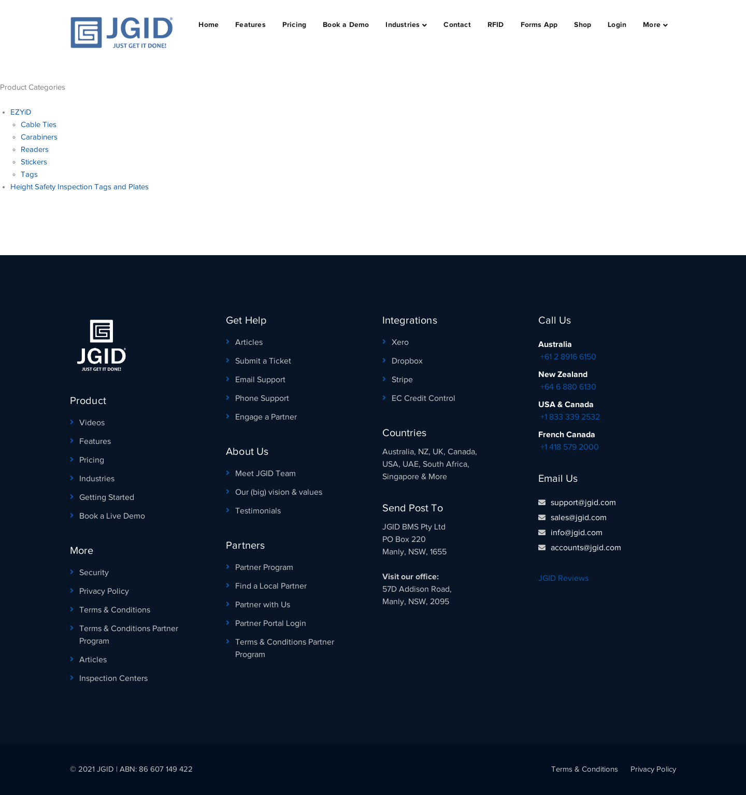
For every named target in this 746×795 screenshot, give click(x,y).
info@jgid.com (576, 532)
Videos (92, 422)
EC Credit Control (423, 398)
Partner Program (264, 567)
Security (94, 572)
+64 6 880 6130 (568, 387)
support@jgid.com (583, 502)
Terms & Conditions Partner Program (128, 635)
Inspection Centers (113, 678)
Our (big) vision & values (278, 492)
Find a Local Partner (271, 586)
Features (95, 441)
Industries (96, 478)
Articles (93, 659)
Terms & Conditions (114, 610)
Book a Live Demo (112, 516)
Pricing (91, 460)
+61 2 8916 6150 (568, 356)
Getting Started (106, 497)
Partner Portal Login (270, 623)
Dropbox (407, 361)
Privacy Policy (104, 591)
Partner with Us (262, 604)
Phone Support (262, 398)
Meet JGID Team (265, 473)
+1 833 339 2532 (570, 417)
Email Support (260, 379)
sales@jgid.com (579, 517)
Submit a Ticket (263, 361)
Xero (400, 342)
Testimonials (258, 510)
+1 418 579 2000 (569, 447)
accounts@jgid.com (586, 547)
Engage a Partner (266, 417)
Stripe (402, 379)
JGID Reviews (563, 578)
